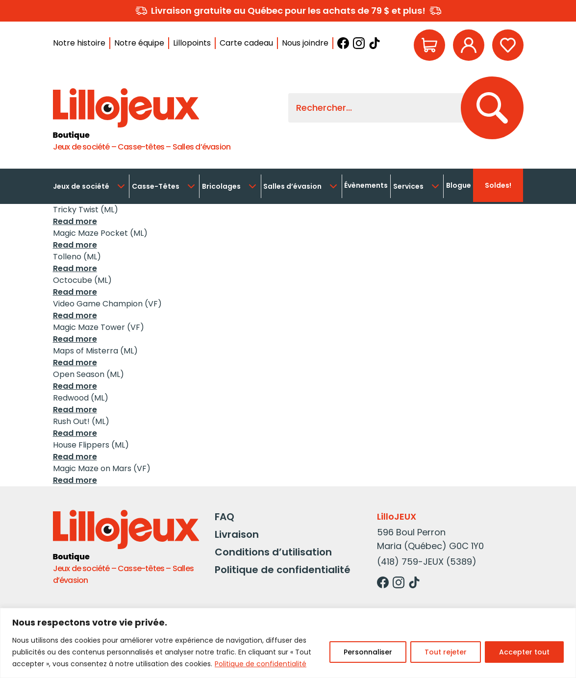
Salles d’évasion (301, 186)
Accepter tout (524, 652)
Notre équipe (139, 43)
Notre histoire (79, 43)
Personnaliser (368, 652)
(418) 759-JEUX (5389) (426, 561)
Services (417, 186)
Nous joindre (305, 43)
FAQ (224, 517)
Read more (75, 221)
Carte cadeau (246, 43)
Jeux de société (90, 186)
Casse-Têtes (164, 186)
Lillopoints (192, 43)
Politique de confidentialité (260, 664)
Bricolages (230, 186)
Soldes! (498, 185)
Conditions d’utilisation (273, 552)
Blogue (458, 185)
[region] (288, 643)
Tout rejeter (446, 652)
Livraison (237, 534)
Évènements (366, 185)
